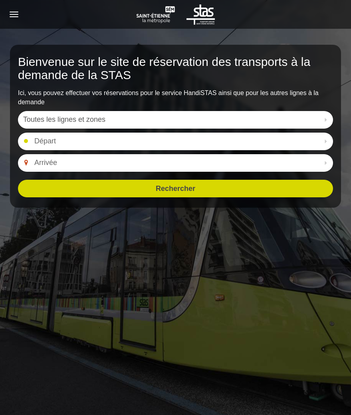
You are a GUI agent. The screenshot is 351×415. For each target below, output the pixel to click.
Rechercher (175, 189)
